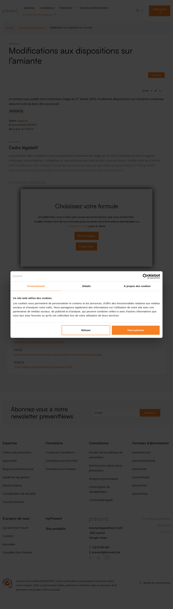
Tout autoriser (135, 330)
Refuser (86, 330)
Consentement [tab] (36, 285)
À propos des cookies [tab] (137, 285)
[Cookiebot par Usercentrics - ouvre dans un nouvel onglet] (145, 276)
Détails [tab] (86, 285)
